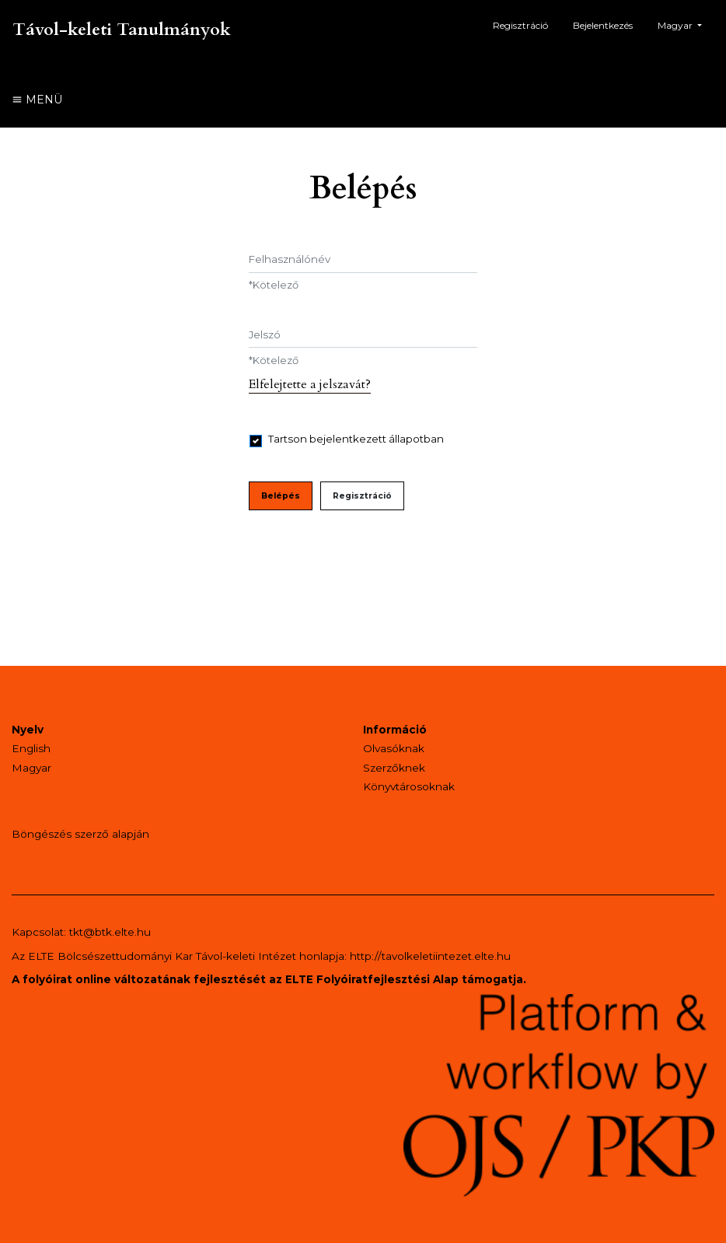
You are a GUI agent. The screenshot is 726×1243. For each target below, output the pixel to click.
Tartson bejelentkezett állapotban (356, 438)
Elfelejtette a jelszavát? (310, 384)
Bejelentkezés (603, 25)
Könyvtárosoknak (409, 786)
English (31, 748)
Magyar (685, 23)
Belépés (280, 496)
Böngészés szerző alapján (80, 834)
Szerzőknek (394, 768)
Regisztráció (520, 25)
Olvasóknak (393, 748)
